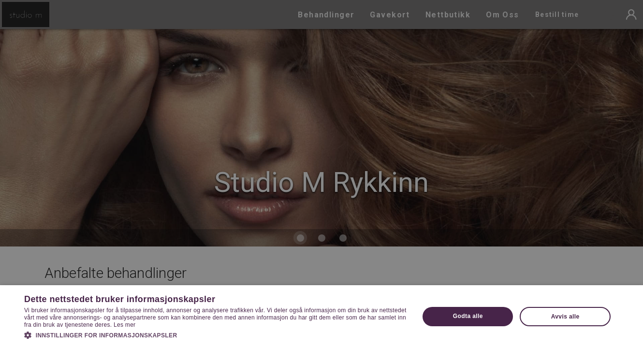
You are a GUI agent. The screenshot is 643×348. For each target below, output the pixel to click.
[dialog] (321, 174)
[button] (216, 334)
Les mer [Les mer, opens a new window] (124, 324)
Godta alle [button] (468, 316)
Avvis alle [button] (565, 316)
